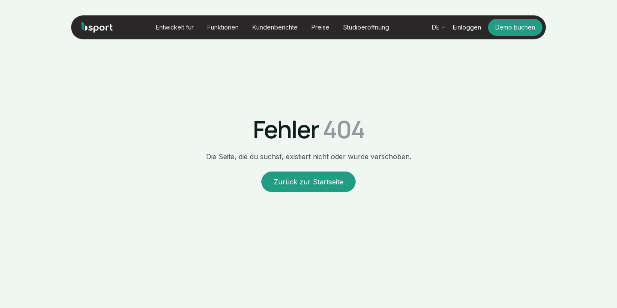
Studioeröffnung (366, 27)
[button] (175, 27)
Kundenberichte (275, 27)
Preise (320, 27)
